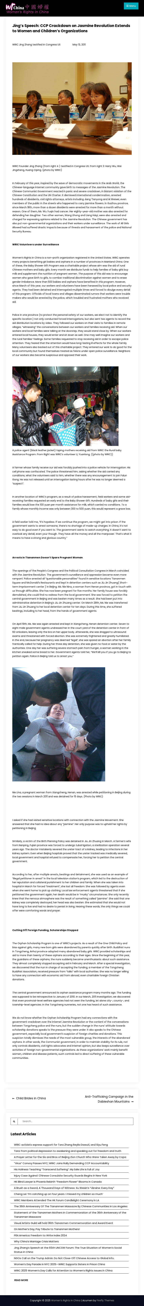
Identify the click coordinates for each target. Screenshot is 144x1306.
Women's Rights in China (65, 1300)
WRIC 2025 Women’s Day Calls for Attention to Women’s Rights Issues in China (63, 1270)
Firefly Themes (105, 1300)
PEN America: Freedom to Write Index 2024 (40, 1235)
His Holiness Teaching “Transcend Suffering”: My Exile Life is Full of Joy (56, 1169)
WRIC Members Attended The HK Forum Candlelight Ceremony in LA (56, 1200)
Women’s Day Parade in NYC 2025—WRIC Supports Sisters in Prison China (59, 1264)
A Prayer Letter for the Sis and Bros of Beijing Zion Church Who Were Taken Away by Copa (70, 1157)
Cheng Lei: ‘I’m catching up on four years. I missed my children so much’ (58, 1194)
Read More (21, 1280)
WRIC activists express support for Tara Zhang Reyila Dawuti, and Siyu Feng (61, 1144)
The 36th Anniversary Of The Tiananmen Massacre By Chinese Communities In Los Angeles (70, 1206)
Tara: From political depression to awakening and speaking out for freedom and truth (67, 1151)
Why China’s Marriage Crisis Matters (36, 1241)
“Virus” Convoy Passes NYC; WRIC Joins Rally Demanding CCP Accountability (61, 1163)
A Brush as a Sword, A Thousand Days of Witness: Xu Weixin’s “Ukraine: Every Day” (64, 1188)
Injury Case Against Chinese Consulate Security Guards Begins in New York (60, 1175)
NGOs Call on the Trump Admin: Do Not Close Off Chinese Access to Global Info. (64, 1258)
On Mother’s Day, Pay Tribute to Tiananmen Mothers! (47, 1229)
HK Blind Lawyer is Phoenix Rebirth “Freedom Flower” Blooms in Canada (58, 1181)
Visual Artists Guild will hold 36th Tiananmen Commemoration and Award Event (63, 1223)
